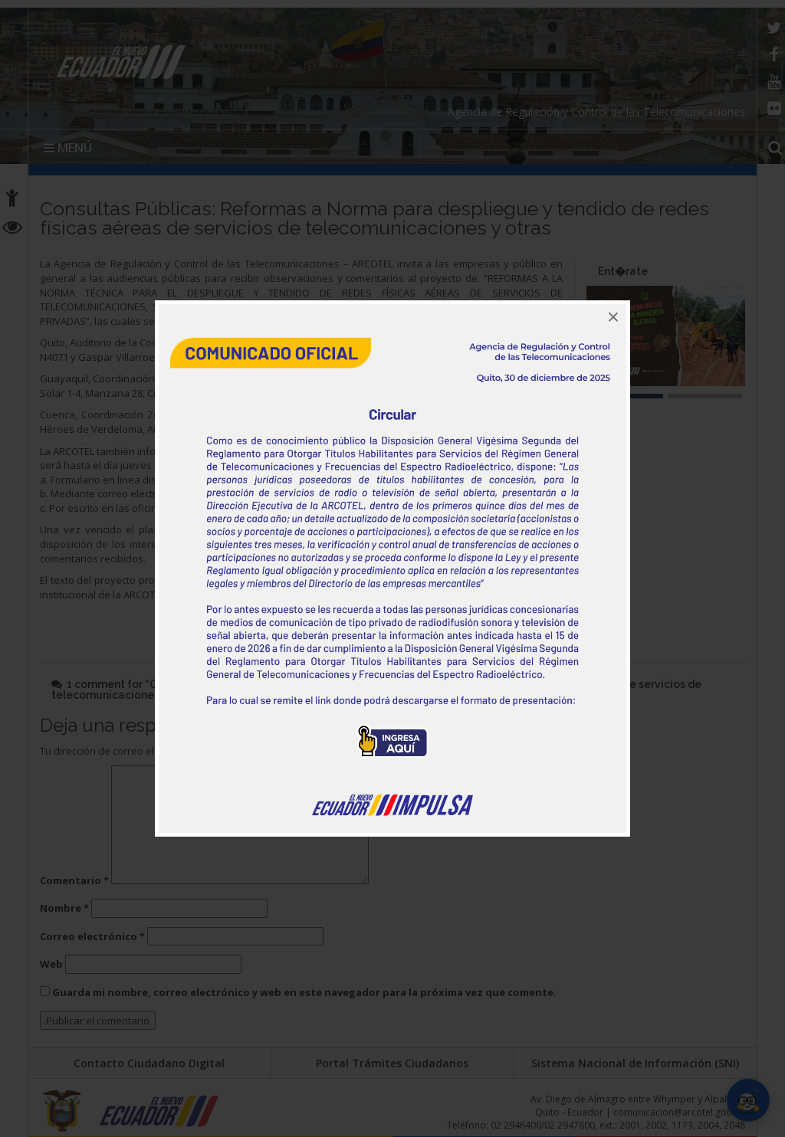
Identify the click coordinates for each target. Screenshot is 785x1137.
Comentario (74, 880)
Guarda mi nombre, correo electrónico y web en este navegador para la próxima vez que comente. (304, 992)
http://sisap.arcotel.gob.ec (233, 594)
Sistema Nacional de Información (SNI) (635, 1063)
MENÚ (68, 147)
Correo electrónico (92, 936)
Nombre (64, 908)
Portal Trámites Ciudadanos (392, 1063)
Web (51, 964)
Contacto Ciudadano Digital (149, 1063)
